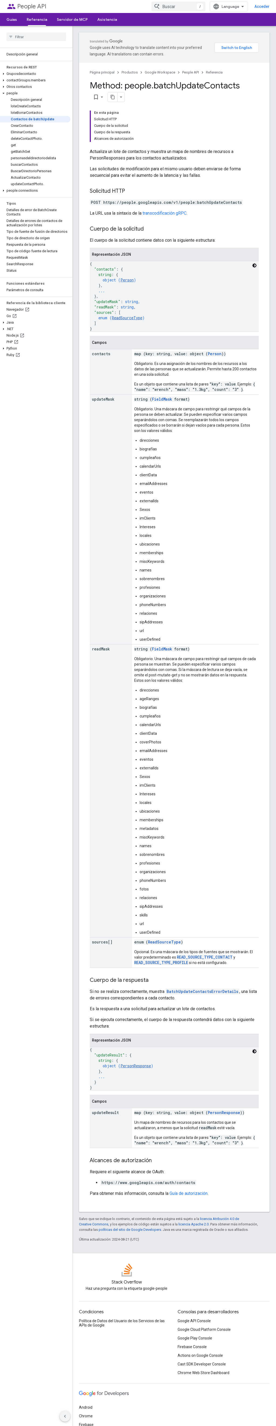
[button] (35, 74)
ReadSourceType (127, 317)
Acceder (262, 6)
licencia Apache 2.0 (193, 1224)
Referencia (214, 72)
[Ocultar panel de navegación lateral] (65, 1416)
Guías (11, 19)
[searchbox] (36, 36)
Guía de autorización (189, 1193)
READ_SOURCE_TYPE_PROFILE (161, 962)
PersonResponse (135, 1065)
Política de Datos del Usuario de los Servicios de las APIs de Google (122, 1323)
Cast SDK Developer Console (202, 1364)
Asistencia (107, 19)
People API (31, 6)
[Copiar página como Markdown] (113, 97)
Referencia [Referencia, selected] (37, 19)
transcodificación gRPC (165, 213)
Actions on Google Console (200, 1355)
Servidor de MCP (72, 19)
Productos (130, 72)
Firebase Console (192, 1347)
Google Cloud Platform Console (204, 1329)
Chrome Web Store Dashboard (203, 1373)
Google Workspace (160, 72)
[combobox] (178, 6)
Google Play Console (195, 1338)
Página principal (102, 72)
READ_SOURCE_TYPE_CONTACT (205, 957)
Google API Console (194, 1321)
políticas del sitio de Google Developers (130, 1230)
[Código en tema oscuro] (254, 265)
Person (127, 279)
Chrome (86, 1416)
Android (85, 1407)
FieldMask (162, 399)
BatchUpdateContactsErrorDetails (202, 991)
